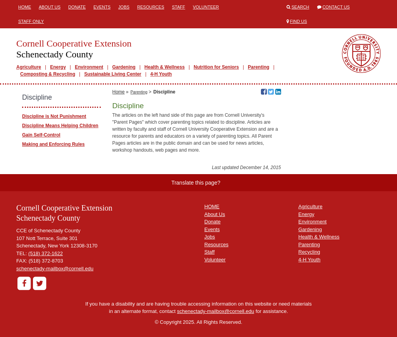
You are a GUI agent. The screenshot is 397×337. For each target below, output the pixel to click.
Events (101, 7)
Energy (58, 67)
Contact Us (336, 7)
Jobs (123, 7)
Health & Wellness (165, 67)
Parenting (258, 67)
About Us (49, 7)
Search (300, 7)
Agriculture (28, 67)
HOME (211, 206)
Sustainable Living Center (112, 74)
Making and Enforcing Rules (53, 144)
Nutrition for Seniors (216, 67)
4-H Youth (161, 74)
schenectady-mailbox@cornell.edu (54, 268)
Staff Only (31, 21)
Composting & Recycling (47, 74)
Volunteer (206, 7)
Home (24, 7)
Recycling (309, 252)
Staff (178, 7)
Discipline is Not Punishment (54, 116)
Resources (150, 7)
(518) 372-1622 (45, 253)
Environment (89, 67)
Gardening (123, 67)
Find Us (298, 21)
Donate (77, 7)
